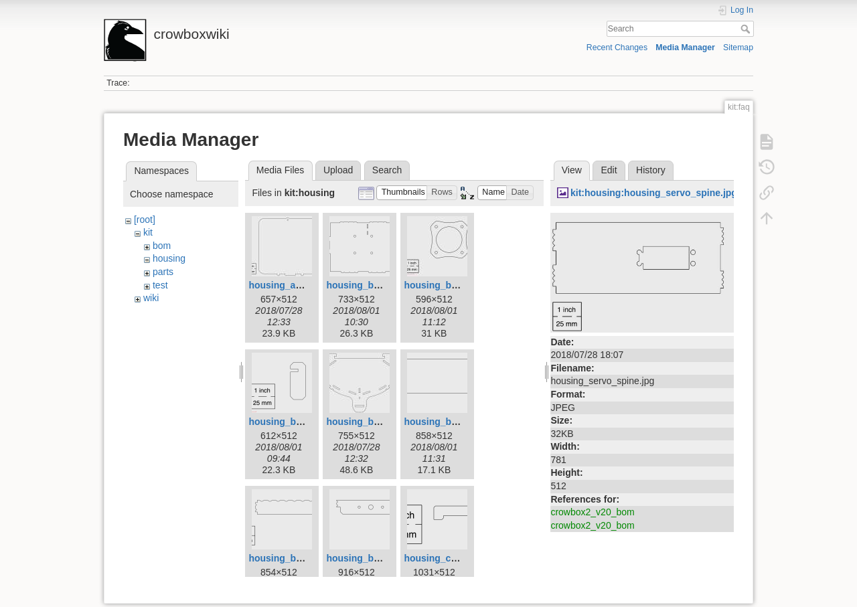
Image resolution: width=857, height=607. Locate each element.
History (651, 170)
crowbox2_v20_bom (592, 512)
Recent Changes (617, 47)
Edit (609, 170)
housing (169, 258)
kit (148, 232)
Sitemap (738, 47)
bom (162, 245)
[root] (144, 219)
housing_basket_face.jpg (382, 421)
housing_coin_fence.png (459, 558)
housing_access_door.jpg (306, 285)
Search (747, 28)
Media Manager (685, 47)
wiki (151, 297)
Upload (338, 170)
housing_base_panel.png (382, 285)
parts (163, 271)
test (160, 285)
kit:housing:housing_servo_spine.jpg (653, 192)
